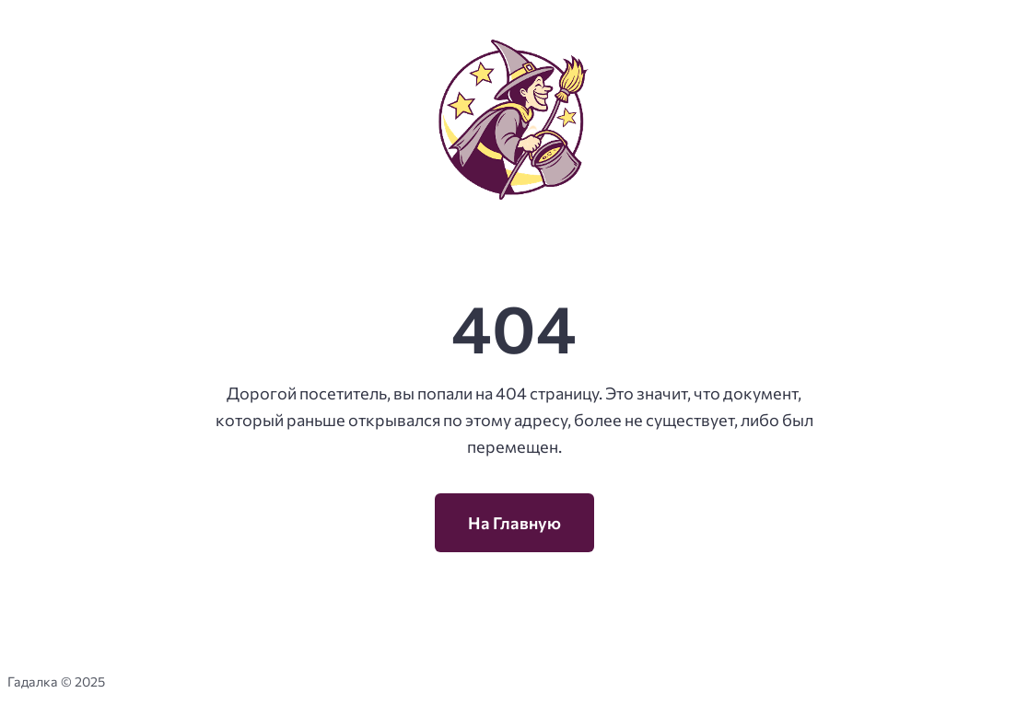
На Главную (514, 523)
